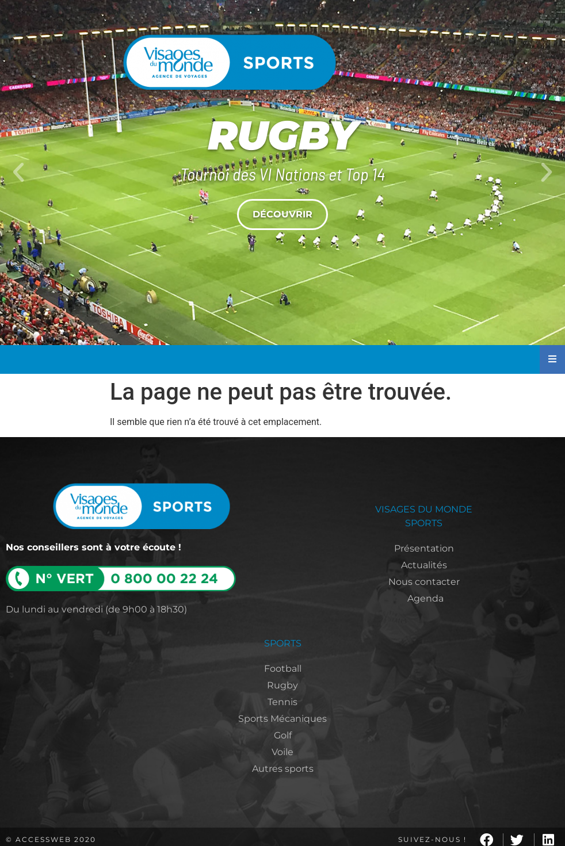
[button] (18, 172)
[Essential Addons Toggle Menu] (552, 359)
